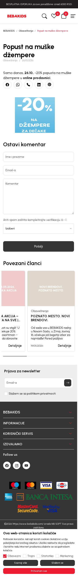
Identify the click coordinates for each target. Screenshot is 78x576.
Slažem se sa (32, 393)
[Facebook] (7, 465)
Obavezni (14, 556)
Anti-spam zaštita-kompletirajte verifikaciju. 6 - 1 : (35, 220)
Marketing (66, 556)
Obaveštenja (26, 30)
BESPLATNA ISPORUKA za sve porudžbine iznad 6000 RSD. (39, 4)
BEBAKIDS (9, 30)
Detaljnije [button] (15, 346)
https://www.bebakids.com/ (28, 523)
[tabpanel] (51, 311)
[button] (63, 16)
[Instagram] (16, 465)
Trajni (31, 556)
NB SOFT (56, 523)
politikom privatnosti (41, 393)
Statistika (47, 556)
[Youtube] (26, 465)
